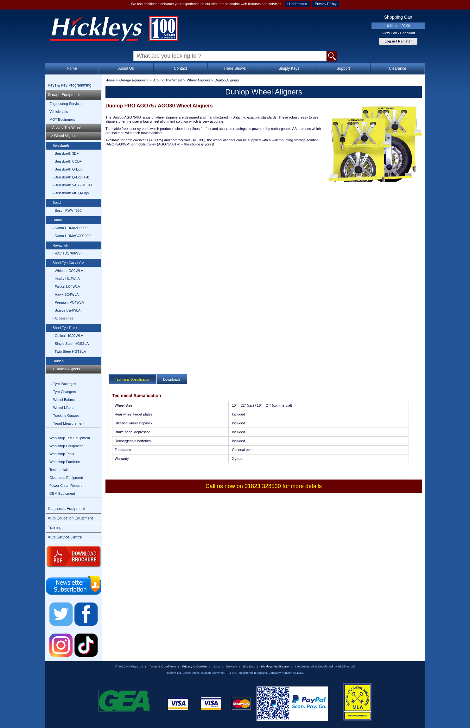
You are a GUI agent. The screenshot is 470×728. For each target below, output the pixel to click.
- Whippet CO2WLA (68, 271)
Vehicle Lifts (58, 111)
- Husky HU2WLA (66, 278)
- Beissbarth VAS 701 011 (72, 185)
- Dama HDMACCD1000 (72, 236)
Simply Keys (288, 68)
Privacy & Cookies (194, 666)
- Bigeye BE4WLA (66, 310)
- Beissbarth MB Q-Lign (71, 193)
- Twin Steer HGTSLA (69, 351)
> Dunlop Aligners (66, 369)
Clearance (397, 68)
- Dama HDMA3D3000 (70, 228)
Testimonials (59, 470)
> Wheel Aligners (64, 136)
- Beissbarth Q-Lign (68, 169)
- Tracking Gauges (65, 415)
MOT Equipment (62, 119)
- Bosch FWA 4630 (67, 210)
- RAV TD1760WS (66, 253)
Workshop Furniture (64, 462)
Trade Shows (235, 68)
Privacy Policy (325, 4)
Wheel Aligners (198, 80)
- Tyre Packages (63, 384)
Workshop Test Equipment (69, 438)
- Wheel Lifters (62, 407)
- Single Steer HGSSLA (71, 343)
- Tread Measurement (67, 423)
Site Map (249, 666)
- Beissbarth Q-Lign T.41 (71, 177)
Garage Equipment (64, 95)
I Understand (297, 4)
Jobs (216, 666)
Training (54, 527)
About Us (126, 68)
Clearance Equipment (66, 478)
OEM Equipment (62, 493)
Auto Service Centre (65, 537)
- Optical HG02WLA (68, 336)
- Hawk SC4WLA (66, 294)
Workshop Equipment (66, 446)
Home (72, 68)
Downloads (171, 379)
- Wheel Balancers (65, 400)
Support (343, 68)
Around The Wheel (167, 80)
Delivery (231, 666)
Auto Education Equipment (70, 518)
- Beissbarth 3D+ (66, 153)
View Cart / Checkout (398, 33)
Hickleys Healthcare (275, 666)
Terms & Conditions (162, 666)
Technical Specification (132, 379)
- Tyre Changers (63, 392)
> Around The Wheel (65, 127)
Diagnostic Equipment (66, 508)
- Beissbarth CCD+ (67, 161)
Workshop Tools (61, 454)
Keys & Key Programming (69, 85)
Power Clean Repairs (65, 485)
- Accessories (63, 318)
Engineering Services (65, 104)
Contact (180, 68)
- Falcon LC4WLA (66, 286)
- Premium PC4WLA (68, 302)
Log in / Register (398, 41)
